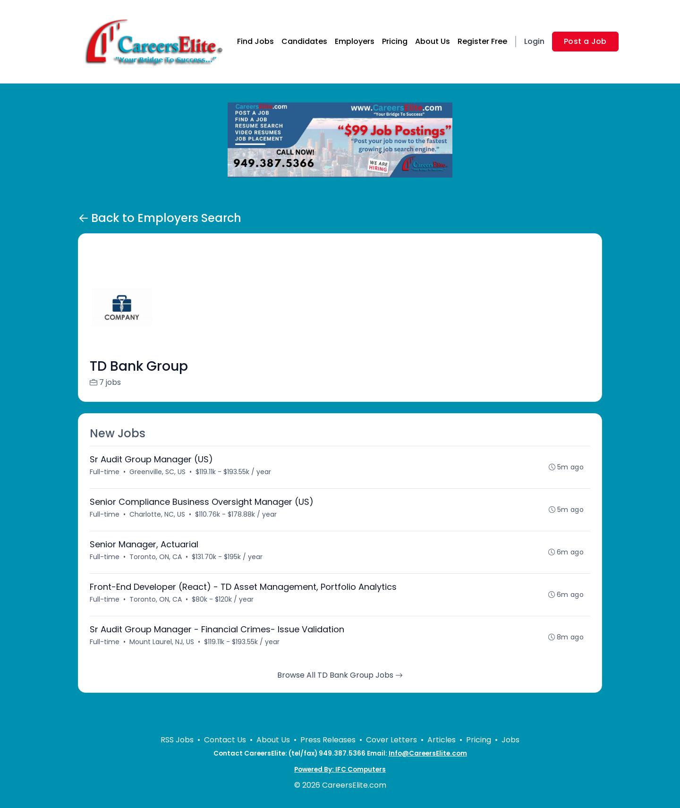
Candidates (304, 41)
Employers (354, 41)
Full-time (104, 471)
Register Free (482, 41)
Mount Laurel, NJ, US (161, 641)
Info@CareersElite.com (428, 753)
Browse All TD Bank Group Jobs (340, 675)
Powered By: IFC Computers (340, 769)
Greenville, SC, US (157, 471)
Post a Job (585, 41)
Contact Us (225, 739)
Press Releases (328, 739)
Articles (441, 739)
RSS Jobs (177, 739)
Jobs (510, 739)
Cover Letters (391, 739)
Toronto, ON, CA (155, 556)
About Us (432, 41)
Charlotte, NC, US (157, 514)
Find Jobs (255, 41)
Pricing (395, 41)
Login (534, 41)
